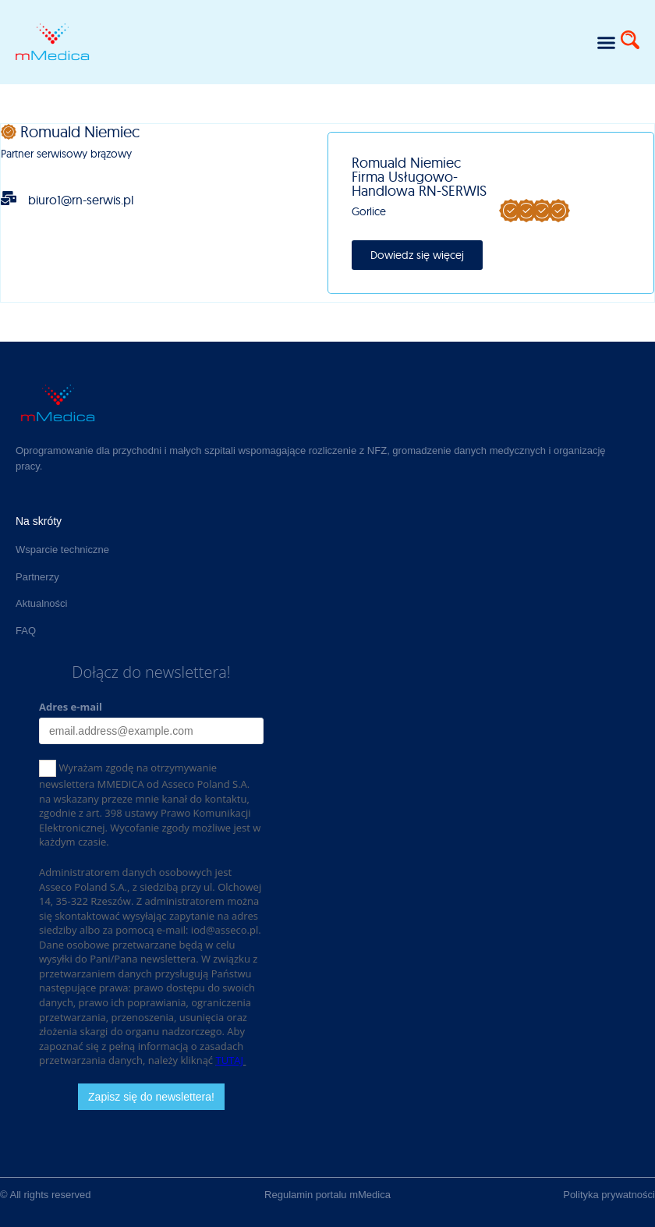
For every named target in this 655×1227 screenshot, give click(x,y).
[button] (606, 42)
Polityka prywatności (609, 1194)
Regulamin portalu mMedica (327, 1194)
